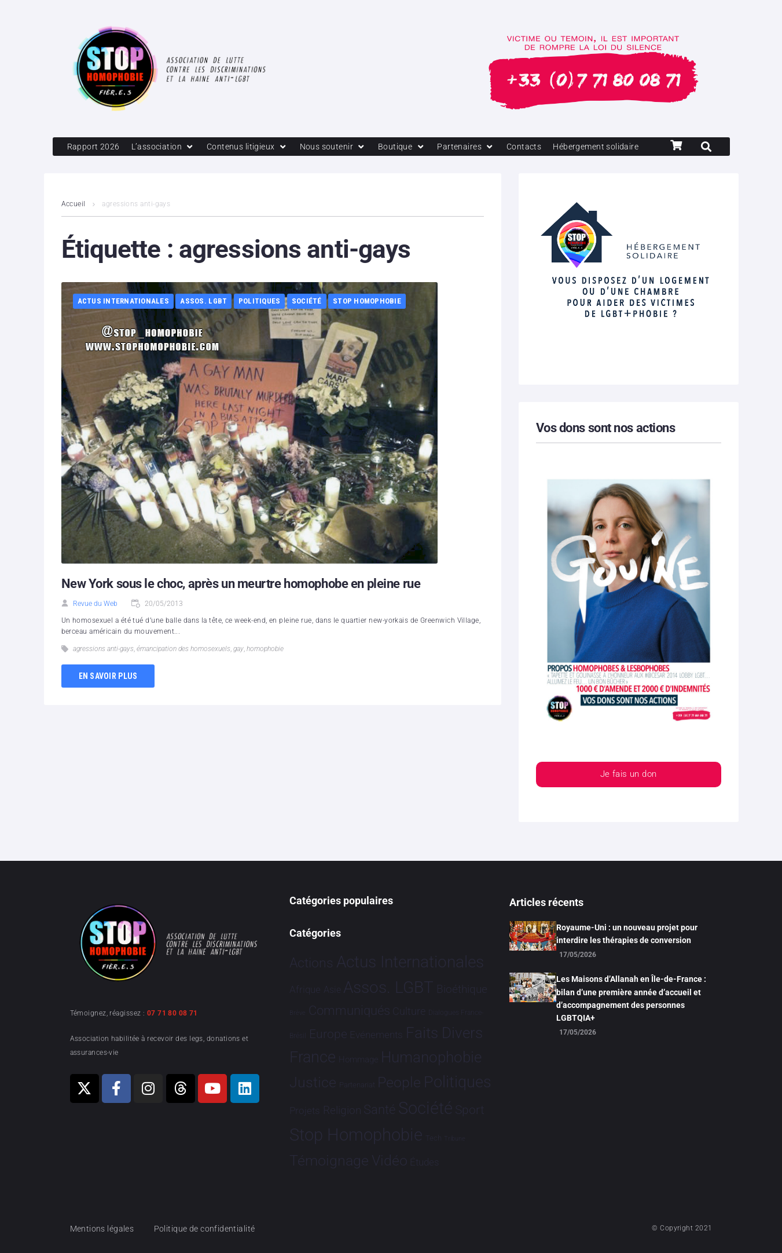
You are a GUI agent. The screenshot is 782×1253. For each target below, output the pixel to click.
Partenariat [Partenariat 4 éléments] (357, 1084)
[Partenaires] (477, 147)
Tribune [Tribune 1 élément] (454, 1139)
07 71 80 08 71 (172, 1013)
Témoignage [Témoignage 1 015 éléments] (329, 1161)
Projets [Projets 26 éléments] (304, 1110)
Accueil (73, 225)
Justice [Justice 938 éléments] (312, 1082)
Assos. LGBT (203, 321)
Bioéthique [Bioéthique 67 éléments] (461, 990)
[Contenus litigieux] (253, 147)
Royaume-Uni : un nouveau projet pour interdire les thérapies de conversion (626, 934)
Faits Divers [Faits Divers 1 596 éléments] (444, 1033)
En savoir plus (108, 696)
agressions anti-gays (103, 670)
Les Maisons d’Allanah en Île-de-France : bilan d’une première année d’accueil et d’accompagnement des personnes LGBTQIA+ (631, 999)
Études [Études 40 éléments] (424, 1162)
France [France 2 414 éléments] (312, 1057)
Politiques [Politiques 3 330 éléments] (457, 1082)
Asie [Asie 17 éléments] (332, 990)
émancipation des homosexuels (183, 670)
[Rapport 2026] (94, 147)
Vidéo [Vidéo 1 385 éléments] (389, 1161)
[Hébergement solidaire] (112, 167)
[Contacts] (537, 147)
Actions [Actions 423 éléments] (311, 963)
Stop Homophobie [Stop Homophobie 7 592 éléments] (356, 1135)
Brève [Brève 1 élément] (297, 1013)
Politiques (259, 321)
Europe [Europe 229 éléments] (328, 1033)
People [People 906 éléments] (399, 1082)
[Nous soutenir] (342, 147)
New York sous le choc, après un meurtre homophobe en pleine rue (240, 604)
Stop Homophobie (367, 321)
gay (238, 670)
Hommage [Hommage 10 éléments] (359, 1060)
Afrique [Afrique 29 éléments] (305, 990)
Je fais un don (628, 795)
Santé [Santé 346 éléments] (379, 1109)
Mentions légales (104, 1228)
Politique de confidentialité (211, 1228)
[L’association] (166, 147)
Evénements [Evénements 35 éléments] (376, 1034)
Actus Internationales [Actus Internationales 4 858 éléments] (410, 961)
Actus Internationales (123, 321)
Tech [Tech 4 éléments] (433, 1138)
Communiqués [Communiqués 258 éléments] (349, 1011)
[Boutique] (413, 147)
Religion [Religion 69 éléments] (342, 1110)
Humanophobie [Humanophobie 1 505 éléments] (431, 1057)
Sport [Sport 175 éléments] (469, 1110)
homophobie (265, 670)
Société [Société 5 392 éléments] (425, 1108)
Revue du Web (95, 624)
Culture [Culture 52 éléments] (408, 1012)
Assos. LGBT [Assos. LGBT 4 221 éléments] (388, 988)
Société (307, 321)
